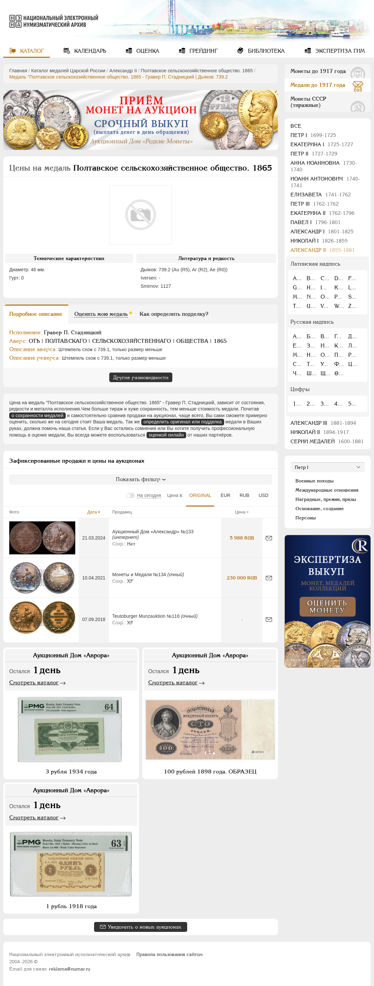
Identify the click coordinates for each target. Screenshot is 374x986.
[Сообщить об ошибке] (268, 538)
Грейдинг (203, 51)
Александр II (123, 70)
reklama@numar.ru (69, 968)
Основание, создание (319, 508)
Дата (92, 511)
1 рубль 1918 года (71, 906)
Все (295, 126)
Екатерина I (321, 144)
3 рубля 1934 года (71, 771)
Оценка (147, 51)
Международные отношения (326, 490)
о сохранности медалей (37, 415)
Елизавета (320, 194)
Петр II (313, 153)
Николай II (319, 432)
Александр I (322, 231)
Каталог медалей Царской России (68, 70)
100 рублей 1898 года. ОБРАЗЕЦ (210, 771)
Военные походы (314, 480)
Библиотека (265, 51)
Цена (240, 511)
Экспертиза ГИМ (339, 51)
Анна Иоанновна (323, 166)
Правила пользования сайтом (169, 954)
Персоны (305, 517)
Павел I (315, 222)
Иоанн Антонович (325, 182)
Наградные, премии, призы (325, 499)
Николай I (319, 241)
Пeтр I (313, 135)
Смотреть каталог (34, 682)
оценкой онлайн (166, 435)
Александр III (323, 423)
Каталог (31, 51)
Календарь (89, 51)
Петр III (314, 204)
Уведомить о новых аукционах (144, 927)
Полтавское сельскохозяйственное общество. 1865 (197, 70)
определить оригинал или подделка (183, 421)
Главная (18, 70)
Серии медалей (327, 441)
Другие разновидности (140, 377)
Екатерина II (322, 213)
